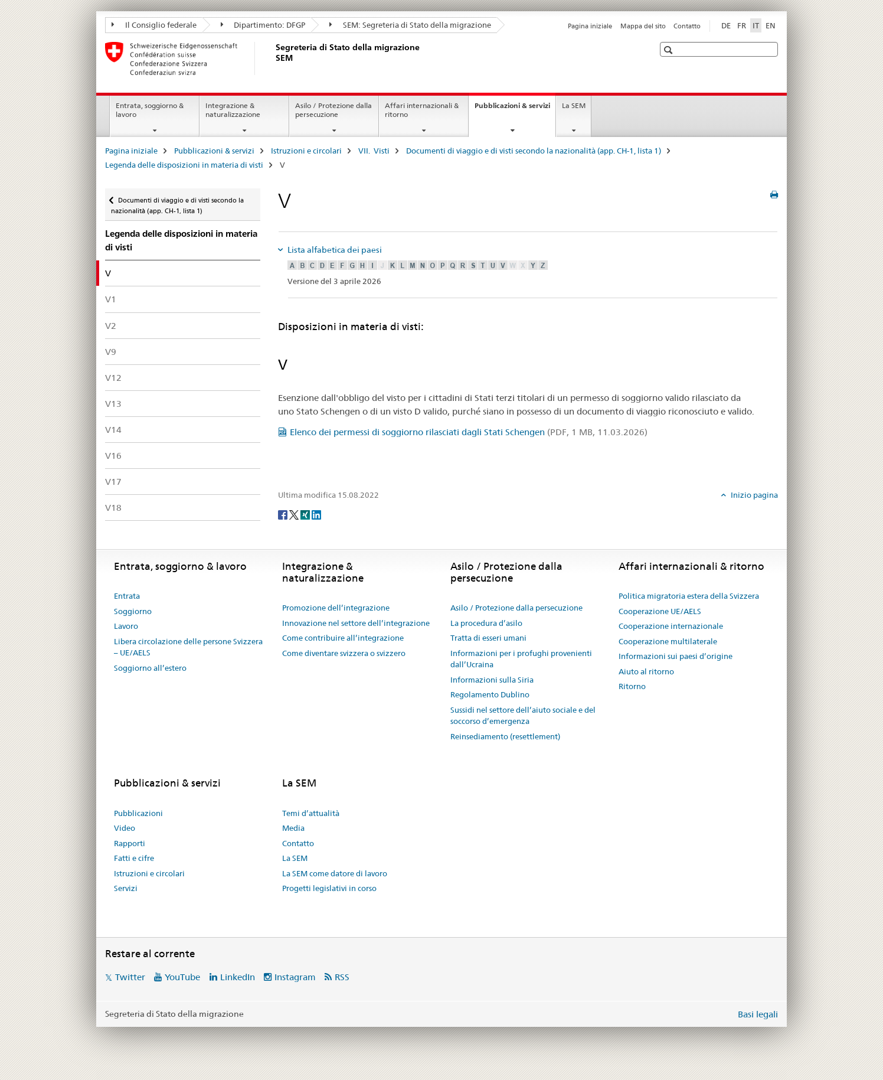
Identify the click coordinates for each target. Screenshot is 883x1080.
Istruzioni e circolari (306, 150)
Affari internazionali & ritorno (422, 110)
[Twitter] (294, 514)
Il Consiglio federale (154, 25)
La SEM (574, 105)
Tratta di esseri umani (488, 637)
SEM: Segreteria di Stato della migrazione (410, 25)
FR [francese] (741, 25)
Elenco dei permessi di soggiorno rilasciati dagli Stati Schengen (468, 432)
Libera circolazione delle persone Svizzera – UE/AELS (188, 647)
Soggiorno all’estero (150, 668)
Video (124, 828)
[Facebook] (283, 514)
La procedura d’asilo (486, 623)
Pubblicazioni (138, 813)
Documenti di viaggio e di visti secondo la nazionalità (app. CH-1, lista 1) (533, 150)
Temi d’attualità (310, 813)
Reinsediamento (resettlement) (505, 736)
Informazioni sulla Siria (492, 679)
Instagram (295, 977)
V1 (110, 299)
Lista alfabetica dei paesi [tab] (334, 249)
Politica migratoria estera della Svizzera (689, 596)
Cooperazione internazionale (671, 626)
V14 (113, 429)
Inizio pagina (753, 495)
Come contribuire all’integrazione (343, 637)
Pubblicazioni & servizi (515, 109)
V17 (113, 481)
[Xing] (306, 514)
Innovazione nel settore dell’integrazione (356, 623)
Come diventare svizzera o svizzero (343, 653)
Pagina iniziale (590, 26)
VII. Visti (374, 150)
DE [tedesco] (726, 25)
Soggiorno (133, 611)
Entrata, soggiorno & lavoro (150, 110)
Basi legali (758, 1014)
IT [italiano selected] (756, 25)
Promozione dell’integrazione (336, 607)
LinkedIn (237, 977)
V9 (110, 351)
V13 (113, 403)
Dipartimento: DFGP (263, 25)
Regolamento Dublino (489, 694)
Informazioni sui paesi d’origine (675, 656)
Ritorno (632, 686)
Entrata (127, 596)
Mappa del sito (643, 26)
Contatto (687, 26)
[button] (670, 50)
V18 (113, 507)
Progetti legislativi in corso (329, 888)
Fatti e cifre (134, 858)
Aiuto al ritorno (646, 671)
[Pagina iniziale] (273, 58)
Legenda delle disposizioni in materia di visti (184, 164)
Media (293, 828)
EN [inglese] (771, 25)
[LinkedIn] (316, 514)
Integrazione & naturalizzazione (232, 110)
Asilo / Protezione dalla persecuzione (333, 110)
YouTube (182, 977)
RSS (342, 977)
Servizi (126, 888)
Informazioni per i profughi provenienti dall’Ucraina (521, 659)
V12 (113, 377)
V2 (110, 325)
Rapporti (129, 843)
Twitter (130, 977)
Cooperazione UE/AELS (660, 611)
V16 (113, 455)
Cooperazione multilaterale (668, 641)
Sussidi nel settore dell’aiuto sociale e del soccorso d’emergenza (523, 715)
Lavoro (126, 626)
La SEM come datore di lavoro (334, 873)
